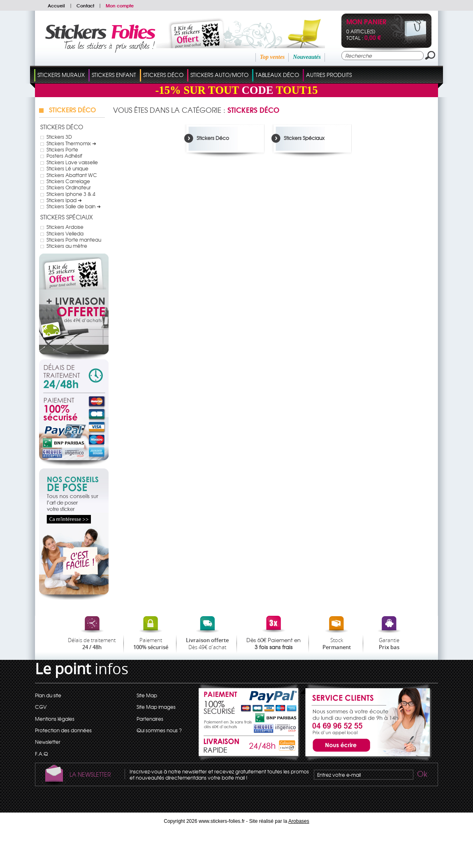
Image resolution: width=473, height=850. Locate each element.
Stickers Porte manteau (73, 239)
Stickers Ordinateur (68, 187)
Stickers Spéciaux (66, 217)
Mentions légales (54, 718)
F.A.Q (41, 753)
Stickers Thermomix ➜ (71, 143)
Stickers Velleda (64, 233)
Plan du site (48, 695)
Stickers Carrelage (68, 181)
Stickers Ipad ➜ (64, 200)
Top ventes (272, 57)
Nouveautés (307, 57)
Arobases (298, 821)
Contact (85, 5)
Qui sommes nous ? (159, 730)
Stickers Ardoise (64, 227)
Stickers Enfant (114, 75)
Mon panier (366, 22)
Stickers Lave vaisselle (72, 162)
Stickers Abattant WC (71, 175)
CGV (40, 706)
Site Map (147, 695)
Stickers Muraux (61, 75)
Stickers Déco (163, 75)
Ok (421, 775)
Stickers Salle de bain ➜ (73, 206)
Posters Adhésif (64, 155)
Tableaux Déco (277, 75)
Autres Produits (329, 75)
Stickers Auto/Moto (219, 75)
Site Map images (156, 706)
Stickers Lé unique (67, 168)
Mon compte (120, 5)
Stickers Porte (62, 149)
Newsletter (47, 741)
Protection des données (63, 730)
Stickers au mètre (66, 246)
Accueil (56, 5)
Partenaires (150, 718)
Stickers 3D (59, 137)
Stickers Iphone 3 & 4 (70, 194)
